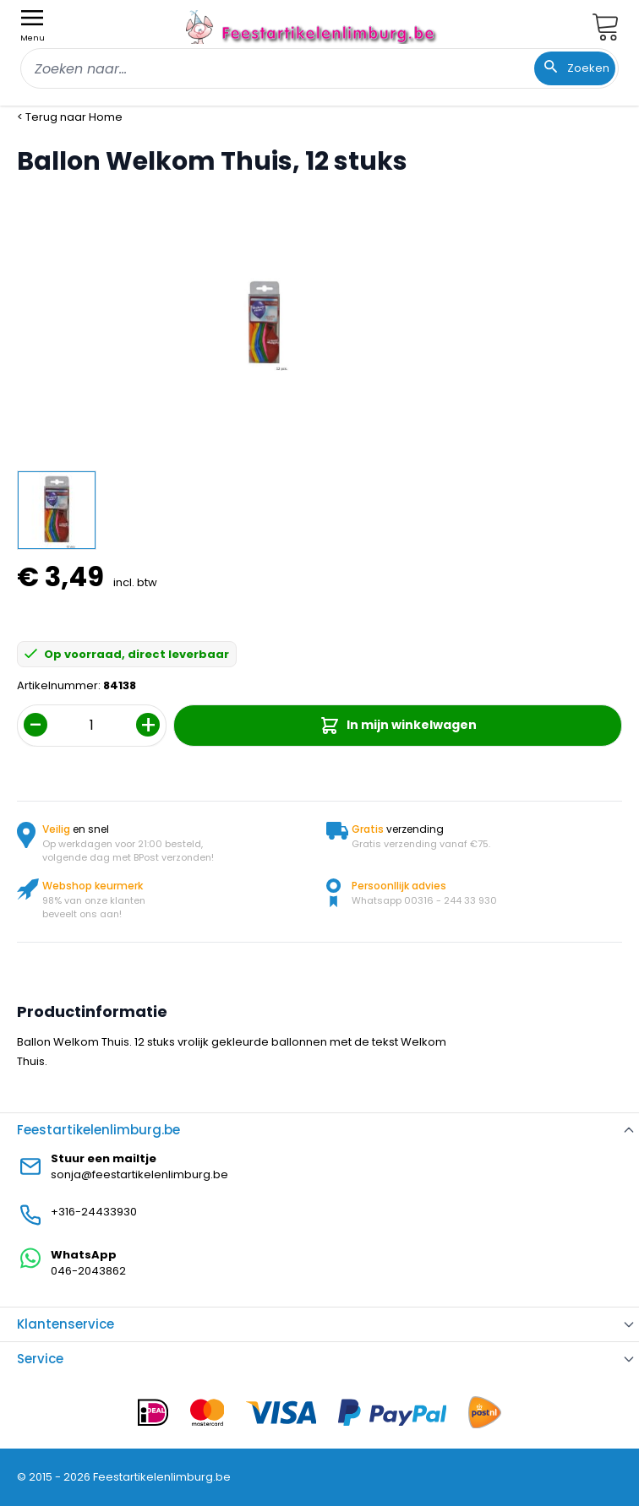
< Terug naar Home (70, 117)
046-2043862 (88, 1271)
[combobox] (319, 68)
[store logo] (313, 26)
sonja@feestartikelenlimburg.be (139, 1174)
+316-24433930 (94, 1212)
